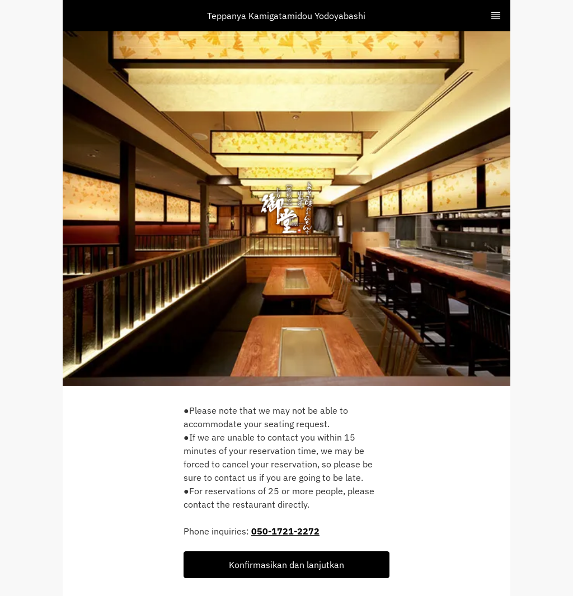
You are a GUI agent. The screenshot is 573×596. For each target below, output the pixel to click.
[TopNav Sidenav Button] (495, 15)
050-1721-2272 (285, 531)
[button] (286, 565)
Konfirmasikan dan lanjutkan (286, 564)
